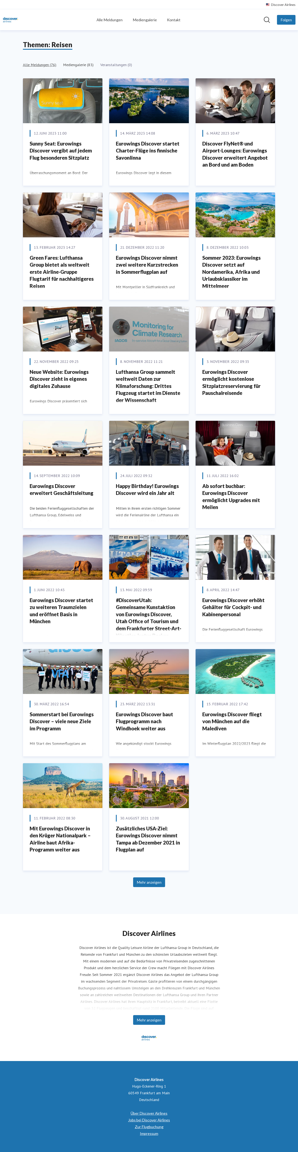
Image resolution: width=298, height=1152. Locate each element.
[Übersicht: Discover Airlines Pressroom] (11, 20)
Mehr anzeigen (149, 882)
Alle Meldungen (110, 19)
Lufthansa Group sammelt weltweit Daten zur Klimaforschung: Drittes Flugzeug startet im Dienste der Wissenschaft (148, 386)
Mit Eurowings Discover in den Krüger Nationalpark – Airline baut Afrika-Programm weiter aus (60, 839)
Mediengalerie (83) (78, 64)
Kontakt (173, 19)
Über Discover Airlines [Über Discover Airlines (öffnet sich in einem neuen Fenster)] (149, 1113)
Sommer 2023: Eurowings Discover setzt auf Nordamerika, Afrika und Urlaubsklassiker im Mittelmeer (231, 272)
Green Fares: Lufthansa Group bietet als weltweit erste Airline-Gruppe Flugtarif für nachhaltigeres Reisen (62, 272)
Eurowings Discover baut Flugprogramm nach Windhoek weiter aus (144, 721)
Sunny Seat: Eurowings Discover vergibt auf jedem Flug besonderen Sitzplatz (61, 150)
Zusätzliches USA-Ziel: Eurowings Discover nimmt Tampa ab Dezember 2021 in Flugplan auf (148, 839)
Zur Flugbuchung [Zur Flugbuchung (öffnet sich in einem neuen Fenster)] (149, 1126)
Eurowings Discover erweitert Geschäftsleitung (61, 489)
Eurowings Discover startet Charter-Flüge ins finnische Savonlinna (147, 150)
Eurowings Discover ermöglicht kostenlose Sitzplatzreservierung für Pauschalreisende (231, 382)
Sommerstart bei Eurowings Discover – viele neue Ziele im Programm (62, 721)
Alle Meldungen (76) (39, 64)
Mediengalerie (145, 19)
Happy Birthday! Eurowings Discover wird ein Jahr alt (147, 489)
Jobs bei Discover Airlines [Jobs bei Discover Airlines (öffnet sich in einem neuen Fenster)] (149, 1120)
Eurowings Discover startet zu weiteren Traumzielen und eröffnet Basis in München (61, 610)
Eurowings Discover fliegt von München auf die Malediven (232, 721)
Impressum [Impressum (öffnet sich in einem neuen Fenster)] (149, 1133)
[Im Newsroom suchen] (267, 19)
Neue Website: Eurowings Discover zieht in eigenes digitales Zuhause (59, 379)
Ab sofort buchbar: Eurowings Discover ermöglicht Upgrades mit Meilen (231, 496)
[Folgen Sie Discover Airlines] (286, 20)
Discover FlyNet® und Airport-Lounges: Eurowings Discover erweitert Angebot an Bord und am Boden (235, 154)
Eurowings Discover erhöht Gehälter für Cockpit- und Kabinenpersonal (233, 607)
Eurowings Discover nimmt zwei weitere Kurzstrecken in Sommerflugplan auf (147, 265)
